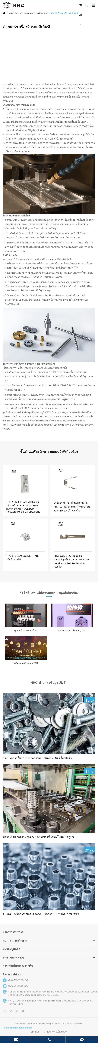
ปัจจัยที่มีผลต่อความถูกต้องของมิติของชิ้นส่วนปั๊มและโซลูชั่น (38, 837)
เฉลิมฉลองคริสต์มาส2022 (26, 663)
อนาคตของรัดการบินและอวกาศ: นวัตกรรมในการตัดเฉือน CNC (41, 914)
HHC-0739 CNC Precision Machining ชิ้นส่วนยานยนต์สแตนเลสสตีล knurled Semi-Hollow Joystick (71, 561)
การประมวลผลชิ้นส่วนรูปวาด (72, 630)
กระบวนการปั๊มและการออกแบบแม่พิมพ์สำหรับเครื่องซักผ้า (37, 758)
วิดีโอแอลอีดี (42, 13)
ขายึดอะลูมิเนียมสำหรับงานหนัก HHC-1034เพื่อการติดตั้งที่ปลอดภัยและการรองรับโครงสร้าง (71, 506)
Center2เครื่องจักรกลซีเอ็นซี (64, 13)
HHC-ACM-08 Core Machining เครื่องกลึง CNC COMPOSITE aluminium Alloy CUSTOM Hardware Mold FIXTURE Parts (23, 507)
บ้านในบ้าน (11, 13)
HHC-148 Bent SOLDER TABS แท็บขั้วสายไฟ (22, 558)
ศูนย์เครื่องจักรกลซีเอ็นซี (25, 630)
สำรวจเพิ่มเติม (26, 13)
